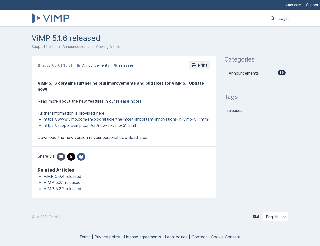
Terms (85, 236)
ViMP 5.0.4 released (62, 176)
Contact (199, 236)
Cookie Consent (226, 236)
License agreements (142, 236)
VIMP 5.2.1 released (62, 182)
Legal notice (176, 236)
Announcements (76, 46)
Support (313, 5)
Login (284, 18)
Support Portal (44, 46)
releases (126, 65)
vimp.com (293, 5)
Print (199, 65)
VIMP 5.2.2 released (62, 188)
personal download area (125, 137)
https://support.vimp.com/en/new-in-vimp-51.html (90, 125)
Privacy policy (107, 236)
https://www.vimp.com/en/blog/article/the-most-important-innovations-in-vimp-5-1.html (126, 119)
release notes (128, 101)
